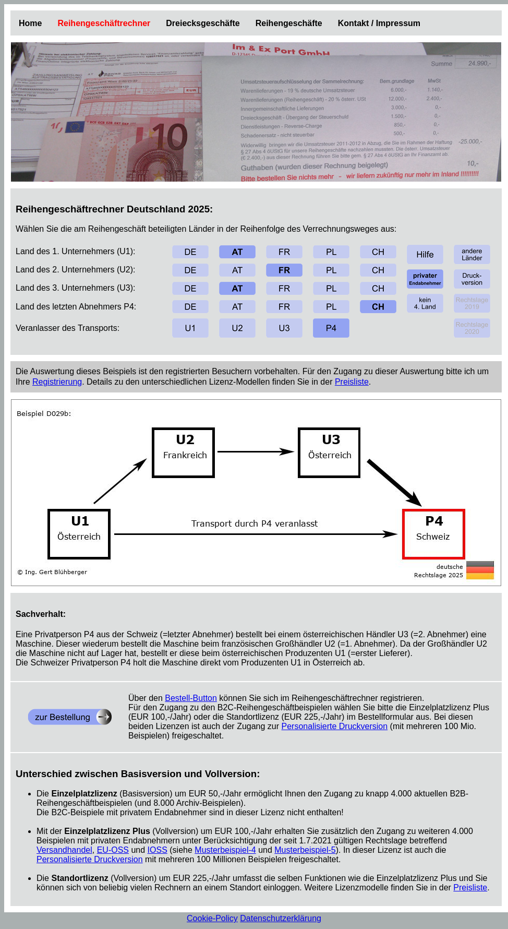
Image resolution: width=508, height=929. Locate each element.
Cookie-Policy (212, 918)
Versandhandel (64, 849)
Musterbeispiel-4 (225, 849)
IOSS (157, 849)
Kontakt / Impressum (379, 23)
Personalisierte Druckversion (335, 726)
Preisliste (352, 381)
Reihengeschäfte (289, 23)
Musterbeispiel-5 (304, 849)
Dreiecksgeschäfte (202, 23)
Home (30, 23)
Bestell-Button (191, 698)
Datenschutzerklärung (280, 918)
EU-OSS (113, 849)
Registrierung (57, 381)
